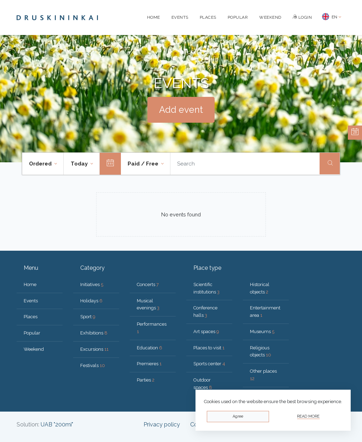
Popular (238, 17)
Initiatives (91, 284)
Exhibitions (93, 333)
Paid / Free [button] (144, 164)
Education (149, 347)
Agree (238, 416)
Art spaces (206, 331)
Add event (181, 109)
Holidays (91, 300)
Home (153, 17)
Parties (145, 380)
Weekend (270, 17)
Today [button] (80, 164)
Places (208, 17)
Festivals (92, 365)
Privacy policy (162, 424)
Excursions (94, 349)
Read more (308, 416)
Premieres (149, 363)
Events (179, 17)
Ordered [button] (41, 164)
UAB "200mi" (57, 424)
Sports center (209, 363)
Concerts (148, 284)
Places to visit (208, 347)
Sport (87, 316)
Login (302, 17)
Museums (262, 331)
